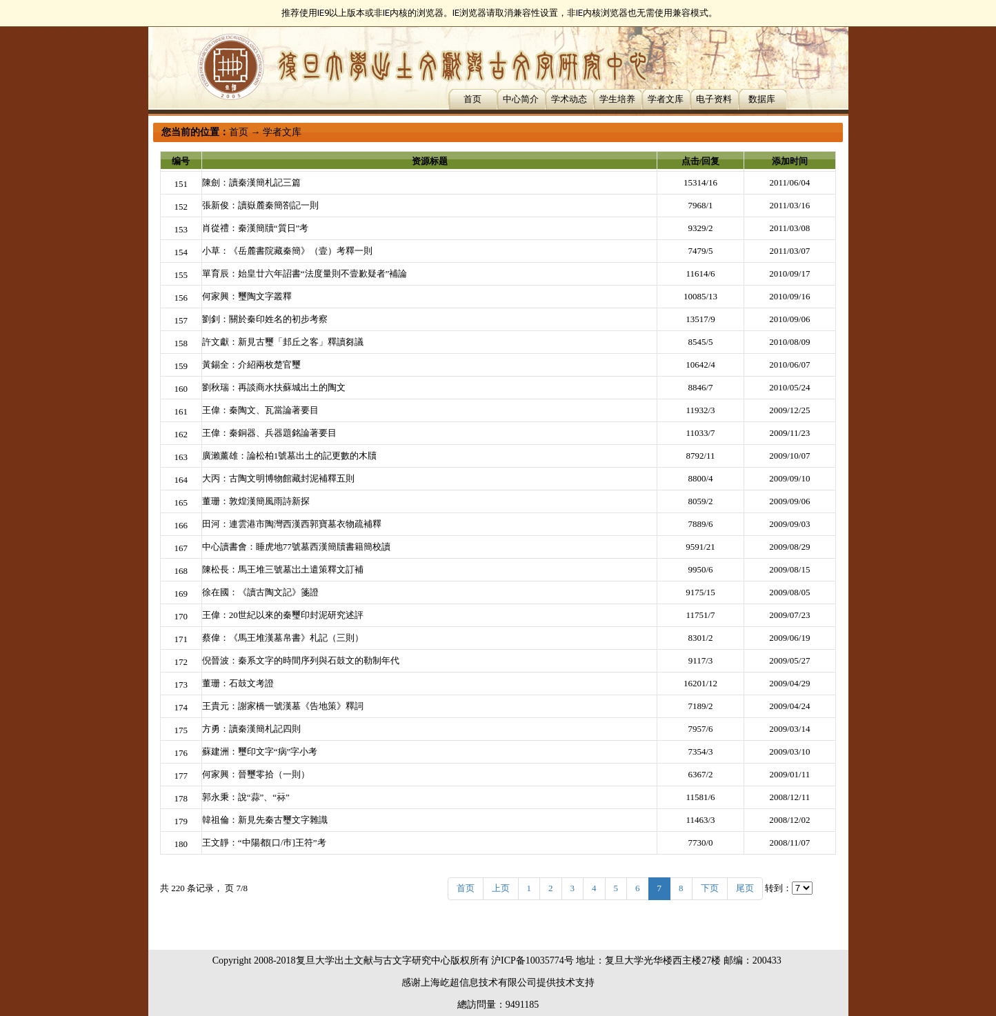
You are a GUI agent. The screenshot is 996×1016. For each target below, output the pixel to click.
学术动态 (569, 99)
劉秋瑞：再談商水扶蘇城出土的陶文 (274, 387)
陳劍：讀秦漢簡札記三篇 (251, 182)
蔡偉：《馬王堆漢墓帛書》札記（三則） (282, 637)
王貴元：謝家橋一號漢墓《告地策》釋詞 (282, 706)
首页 (472, 99)
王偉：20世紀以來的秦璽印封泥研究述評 (282, 615)
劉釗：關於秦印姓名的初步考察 (265, 319)
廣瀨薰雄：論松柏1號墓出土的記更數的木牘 (289, 455)
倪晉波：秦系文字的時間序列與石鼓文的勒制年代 (300, 660)
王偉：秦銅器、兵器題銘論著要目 (269, 433)
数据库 (761, 99)
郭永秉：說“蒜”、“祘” (246, 797)
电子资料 (714, 99)
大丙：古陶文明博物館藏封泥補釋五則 (278, 478)
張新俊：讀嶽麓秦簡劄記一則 (260, 205)
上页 (501, 888)
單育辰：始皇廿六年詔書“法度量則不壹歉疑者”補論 (305, 273)
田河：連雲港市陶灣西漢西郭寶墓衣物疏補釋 (291, 524)
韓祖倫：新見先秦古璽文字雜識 (265, 820)
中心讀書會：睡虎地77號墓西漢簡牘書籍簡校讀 (296, 546)
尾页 (745, 888)
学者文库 (666, 99)
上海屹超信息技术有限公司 (479, 982)
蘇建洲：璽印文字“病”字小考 (260, 751)
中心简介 (521, 99)
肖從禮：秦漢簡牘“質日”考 (255, 228)
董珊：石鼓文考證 (238, 683)
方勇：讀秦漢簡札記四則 (251, 729)
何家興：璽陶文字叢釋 (247, 296)
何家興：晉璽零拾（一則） (256, 774)
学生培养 (617, 99)
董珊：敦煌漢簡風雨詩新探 (256, 501)
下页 (710, 888)
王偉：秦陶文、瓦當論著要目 (260, 410)
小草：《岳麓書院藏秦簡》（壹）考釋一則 (287, 251)
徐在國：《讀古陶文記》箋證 (260, 592)
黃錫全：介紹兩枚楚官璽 (251, 364)
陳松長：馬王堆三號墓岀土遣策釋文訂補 (282, 569)
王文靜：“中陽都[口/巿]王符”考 (264, 842)
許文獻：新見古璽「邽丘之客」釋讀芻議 (282, 342)
